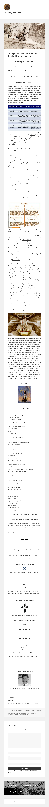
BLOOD (33, 710)
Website (10, 762)
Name (9, 750)
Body (37, 710)
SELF (13, 714)
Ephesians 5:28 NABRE (29, 711)
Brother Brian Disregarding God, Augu (17, 90)
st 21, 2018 (29, 90)
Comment (10, 732)
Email (9, 756)
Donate (24, 624)
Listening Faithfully (12, 12)
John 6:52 (32, 134)
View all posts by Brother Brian (34, 703)
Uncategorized (27, 710)
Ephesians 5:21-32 (26, 239)
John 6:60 (29, 713)
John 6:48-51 (24, 77)
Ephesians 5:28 (30, 306)
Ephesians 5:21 (16, 259)
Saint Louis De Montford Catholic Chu (23, 633)
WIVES (28, 714)
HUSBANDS (37, 711)
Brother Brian (19, 710)
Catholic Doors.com (26, 408)
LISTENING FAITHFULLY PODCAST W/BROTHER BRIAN (24, 584)
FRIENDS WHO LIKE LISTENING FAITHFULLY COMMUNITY (24, 572)
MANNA (32, 713)
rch (33, 633)
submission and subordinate (20, 714)
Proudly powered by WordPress (13, 801)
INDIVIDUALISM (12, 713)
